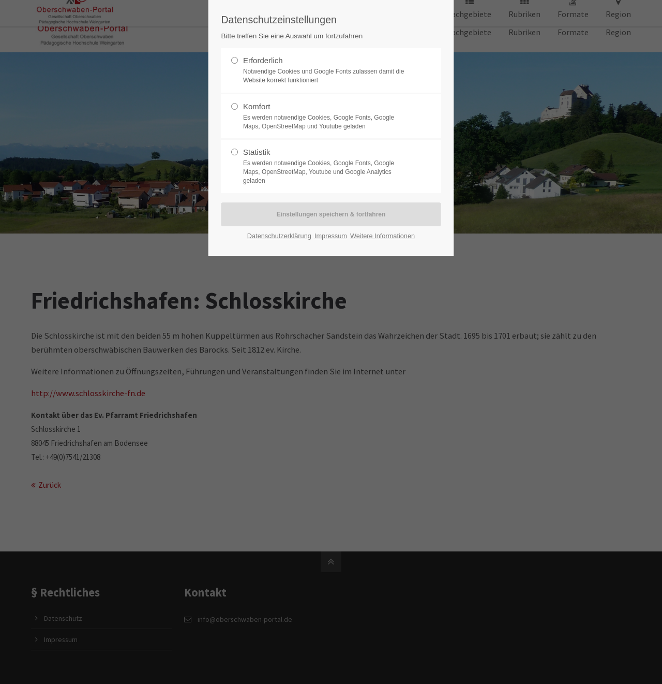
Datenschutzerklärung (279, 236)
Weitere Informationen (382, 236)
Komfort (327, 116)
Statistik (327, 166)
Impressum (330, 236)
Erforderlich (327, 70)
